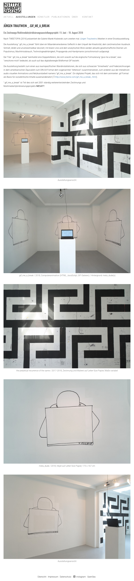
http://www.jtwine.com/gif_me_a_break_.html (75, 77)
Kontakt (87, 17)
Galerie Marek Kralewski (12, 8)
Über (75, 17)
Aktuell (9, 17)
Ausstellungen (25, 17)
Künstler (44, 17)
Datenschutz (65, 577)
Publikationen (61, 17)
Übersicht (42, 577)
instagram (81, 577)
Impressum (53, 577)
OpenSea (91, 577)
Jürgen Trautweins (88, 38)
